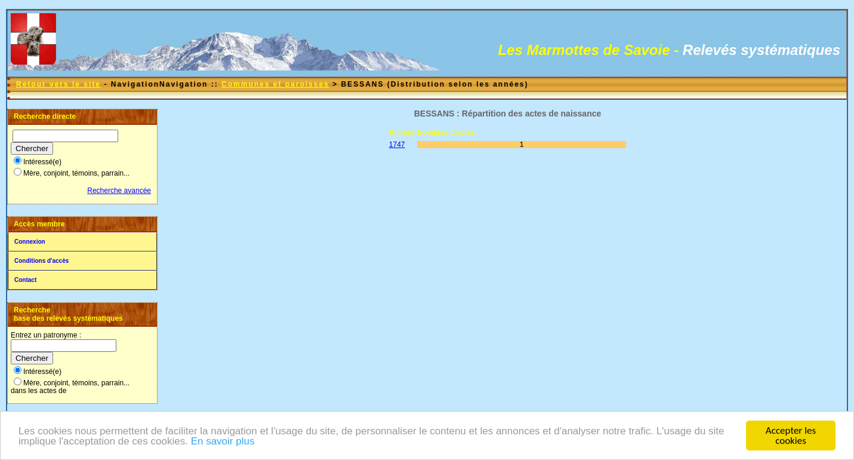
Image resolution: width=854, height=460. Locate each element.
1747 (397, 144)
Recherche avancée (119, 190)
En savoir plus (223, 441)
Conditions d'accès (41, 260)
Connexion (29, 241)
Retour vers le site (58, 84)
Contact (25, 280)
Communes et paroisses (275, 84)
